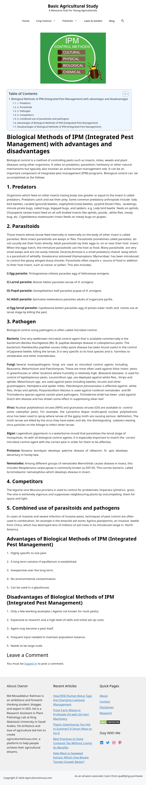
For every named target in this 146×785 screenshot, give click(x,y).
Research (106, 713)
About (104, 696)
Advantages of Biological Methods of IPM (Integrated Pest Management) (58, 122)
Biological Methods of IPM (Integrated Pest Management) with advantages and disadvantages (69, 99)
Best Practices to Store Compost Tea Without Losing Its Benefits (72, 743)
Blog (111, 20)
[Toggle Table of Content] (124, 94)
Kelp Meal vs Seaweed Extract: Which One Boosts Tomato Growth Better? (71, 757)
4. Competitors (25, 114)
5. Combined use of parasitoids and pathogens (43, 118)
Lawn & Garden (93, 20)
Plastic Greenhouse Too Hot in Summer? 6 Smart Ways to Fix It (72, 729)
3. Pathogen (24, 111)
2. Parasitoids (25, 107)
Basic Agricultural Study (73, 6)
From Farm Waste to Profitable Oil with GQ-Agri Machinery (71, 714)
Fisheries (71, 21)
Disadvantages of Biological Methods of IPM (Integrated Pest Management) (59, 126)
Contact (105, 701)
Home (25, 20)
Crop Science (47, 21)
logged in (30, 663)
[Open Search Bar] (122, 21)
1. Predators (24, 103)
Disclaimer (107, 707)
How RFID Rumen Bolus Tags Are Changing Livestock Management (72, 700)
